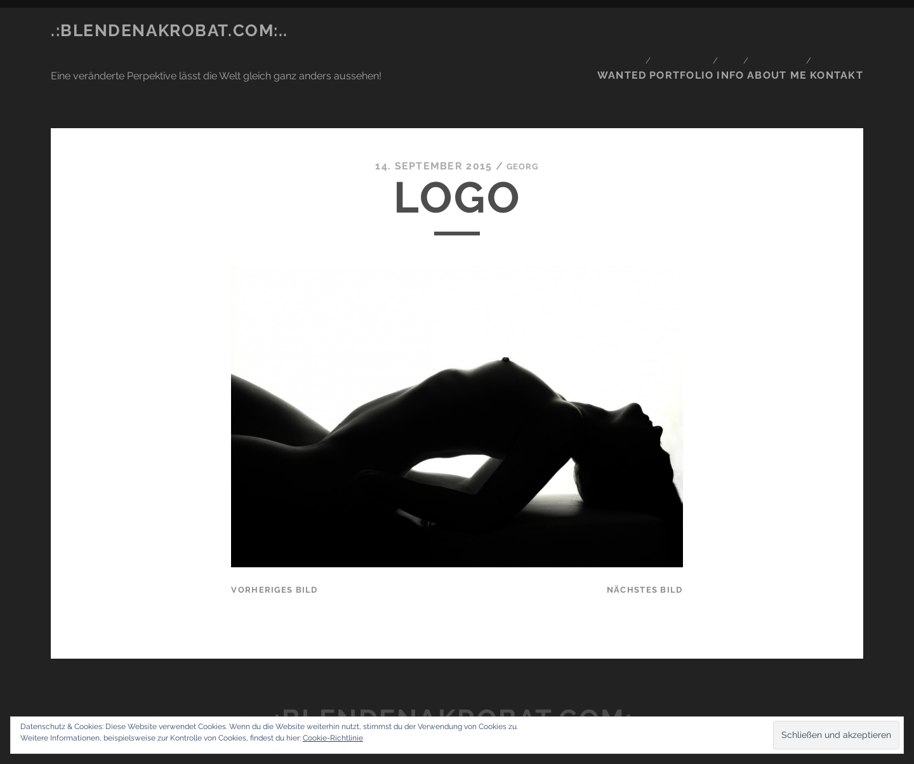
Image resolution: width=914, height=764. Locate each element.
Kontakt (841, 31)
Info (730, 31)
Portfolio (677, 31)
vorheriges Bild (274, 530)
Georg (523, 107)
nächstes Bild (645, 530)
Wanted (617, 31)
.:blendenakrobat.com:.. (169, 30)
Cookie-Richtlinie (333, 738)
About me (781, 31)
